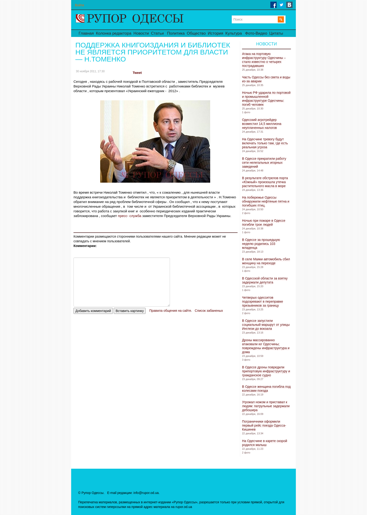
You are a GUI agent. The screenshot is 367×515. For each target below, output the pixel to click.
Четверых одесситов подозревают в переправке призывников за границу (262, 301)
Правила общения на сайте (170, 310)
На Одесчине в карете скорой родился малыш (264, 443)
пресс (122, 216)
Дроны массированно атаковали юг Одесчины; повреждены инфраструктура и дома (266, 346)
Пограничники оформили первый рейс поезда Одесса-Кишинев (264, 425)
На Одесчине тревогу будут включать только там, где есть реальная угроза (265, 143)
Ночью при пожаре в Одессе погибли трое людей (263, 222)
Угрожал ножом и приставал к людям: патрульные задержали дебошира (266, 406)
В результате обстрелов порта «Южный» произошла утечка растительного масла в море (265, 182)
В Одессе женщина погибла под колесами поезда (266, 388)
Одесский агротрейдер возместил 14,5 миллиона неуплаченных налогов (261, 124)
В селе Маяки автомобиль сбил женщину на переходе (266, 261)
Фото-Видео (256, 33)
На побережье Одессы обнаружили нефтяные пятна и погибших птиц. (265, 201)
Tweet (137, 73)
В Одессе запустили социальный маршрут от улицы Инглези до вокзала (266, 324)
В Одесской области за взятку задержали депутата (265, 280)
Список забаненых (209, 310)
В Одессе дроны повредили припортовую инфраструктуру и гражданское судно (266, 371)
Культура (233, 33)
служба (134, 216)
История (215, 33)
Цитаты (276, 33)
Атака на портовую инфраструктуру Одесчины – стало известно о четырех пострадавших (264, 60)
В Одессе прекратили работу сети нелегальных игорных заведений (264, 162)
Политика (176, 33)
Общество (196, 33)
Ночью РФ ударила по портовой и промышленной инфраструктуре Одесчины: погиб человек (266, 98)
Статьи (157, 33)
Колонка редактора (113, 33)
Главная (86, 33)
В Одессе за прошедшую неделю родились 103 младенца (261, 244)
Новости (141, 33)
